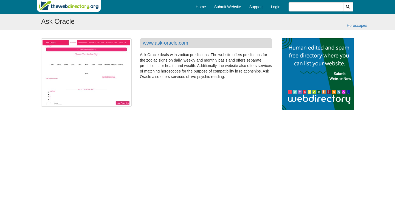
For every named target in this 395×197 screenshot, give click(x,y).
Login (275, 7)
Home (201, 7)
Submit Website (227, 7)
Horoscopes (357, 25)
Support (256, 7)
